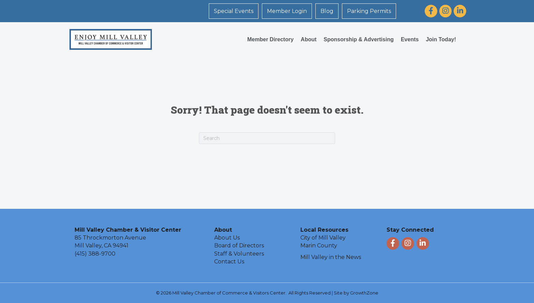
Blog (326, 11)
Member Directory (270, 39)
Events (410, 39)
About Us (227, 237)
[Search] (267, 138)
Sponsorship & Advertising (359, 39)
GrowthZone (364, 292)
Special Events (233, 11)
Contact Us (229, 261)
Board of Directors (239, 245)
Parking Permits (369, 11)
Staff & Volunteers (239, 253)
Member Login (287, 11)
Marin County (318, 245)
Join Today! (441, 39)
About (308, 39)
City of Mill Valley (323, 237)
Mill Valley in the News (330, 257)
